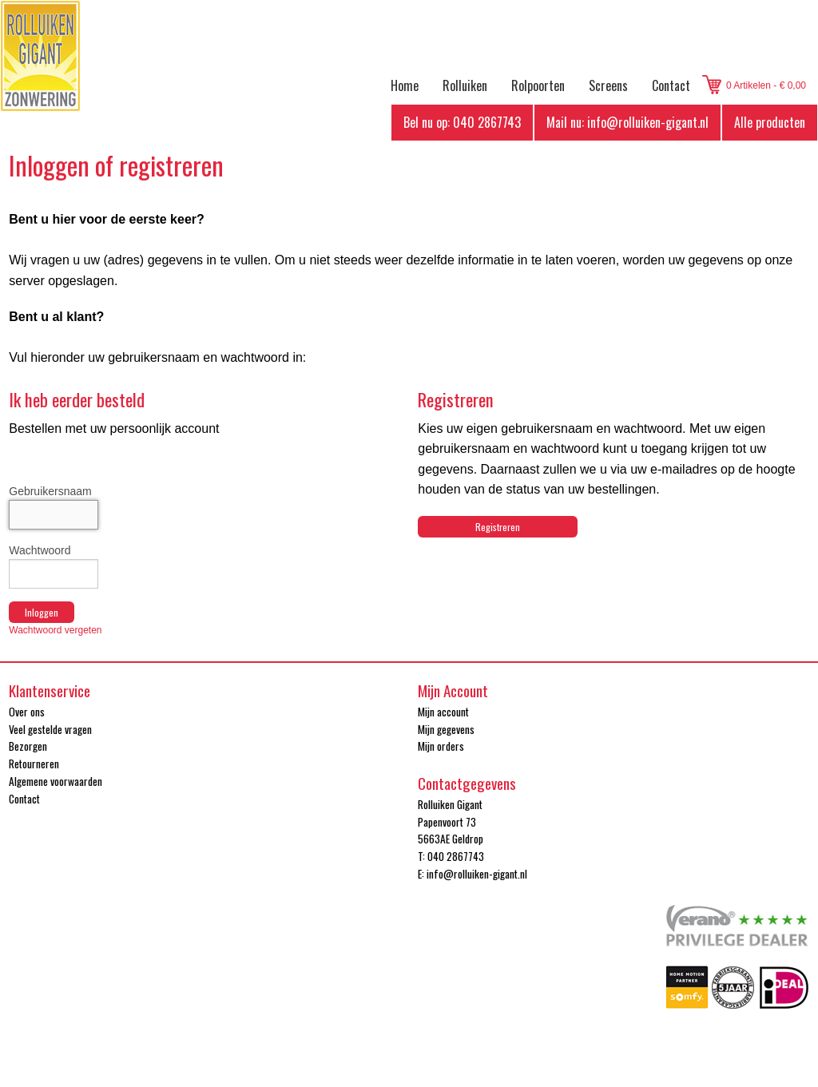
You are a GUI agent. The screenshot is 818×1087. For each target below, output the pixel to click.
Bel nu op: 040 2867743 (462, 122)
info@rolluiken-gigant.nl (477, 874)
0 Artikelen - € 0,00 (766, 85)
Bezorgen (28, 746)
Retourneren (34, 764)
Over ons (27, 712)
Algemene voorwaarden (55, 781)
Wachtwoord (39, 550)
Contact (671, 85)
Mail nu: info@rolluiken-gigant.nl (627, 122)
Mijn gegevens (446, 729)
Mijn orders (441, 746)
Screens (608, 85)
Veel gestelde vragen (50, 729)
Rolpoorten (538, 85)
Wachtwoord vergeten (55, 630)
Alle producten (769, 122)
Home (405, 85)
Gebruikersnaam (50, 491)
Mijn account (443, 712)
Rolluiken (465, 85)
